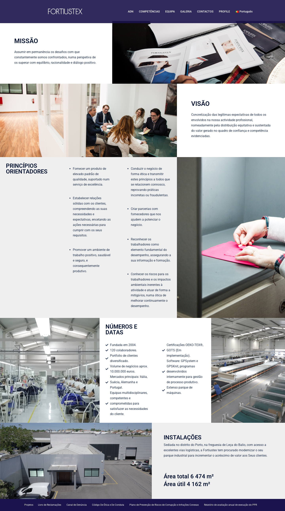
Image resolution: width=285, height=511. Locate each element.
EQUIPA (170, 11)
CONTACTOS (205, 11)
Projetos (28, 504)
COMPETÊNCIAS (149, 11)
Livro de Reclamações (49, 504)
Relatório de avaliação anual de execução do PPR (230, 504)
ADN (130, 11)
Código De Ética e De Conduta (108, 504)
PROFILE (224, 11)
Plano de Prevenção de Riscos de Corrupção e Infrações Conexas (164, 504)
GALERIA (186, 11)
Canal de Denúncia (76, 504)
